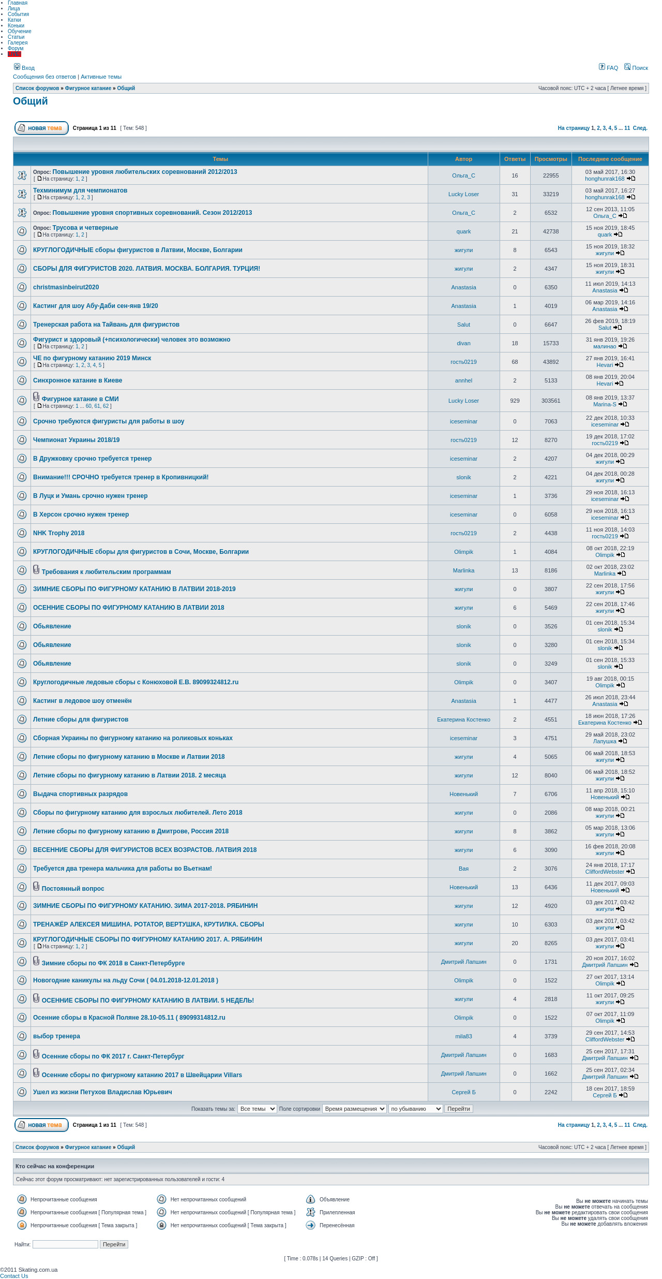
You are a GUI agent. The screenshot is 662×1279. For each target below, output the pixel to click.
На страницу (574, 128)
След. (640, 128)
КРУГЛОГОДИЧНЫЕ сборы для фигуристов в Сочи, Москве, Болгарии (141, 551)
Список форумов (37, 88)
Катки (14, 20)
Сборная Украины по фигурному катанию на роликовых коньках (133, 738)
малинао (604, 346)
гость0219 (463, 362)
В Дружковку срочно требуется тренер (92, 458)
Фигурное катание (88, 88)
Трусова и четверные (85, 227)
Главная (17, 3)
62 (106, 406)
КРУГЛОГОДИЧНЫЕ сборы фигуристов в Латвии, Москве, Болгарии (138, 250)
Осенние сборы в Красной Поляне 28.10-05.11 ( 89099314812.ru (129, 1017)
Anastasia (463, 287)
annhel (463, 380)
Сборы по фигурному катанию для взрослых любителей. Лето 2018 (138, 812)
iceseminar (463, 421)
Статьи (16, 37)
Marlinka (464, 570)
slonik (464, 477)
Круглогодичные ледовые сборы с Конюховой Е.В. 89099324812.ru (135, 682)
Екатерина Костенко (463, 719)
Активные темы (101, 76)
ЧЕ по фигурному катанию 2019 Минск (92, 358)
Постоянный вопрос (73, 888)
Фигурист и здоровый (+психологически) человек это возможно (132, 339)
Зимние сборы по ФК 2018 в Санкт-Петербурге (113, 963)
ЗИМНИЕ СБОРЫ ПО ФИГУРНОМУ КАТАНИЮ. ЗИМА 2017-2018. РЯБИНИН (145, 905)
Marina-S (604, 404)
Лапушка (604, 741)
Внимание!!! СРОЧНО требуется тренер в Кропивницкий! (121, 477)
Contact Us (14, 1276)
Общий (126, 88)
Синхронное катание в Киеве (77, 380)
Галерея (17, 43)
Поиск (636, 68)
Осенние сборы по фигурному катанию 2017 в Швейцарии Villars (142, 1075)
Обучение (20, 31)
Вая (464, 868)
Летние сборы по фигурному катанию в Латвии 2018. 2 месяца (129, 775)
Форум (15, 48)
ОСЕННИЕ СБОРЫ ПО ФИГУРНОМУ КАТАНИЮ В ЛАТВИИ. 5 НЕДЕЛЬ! (148, 1000)
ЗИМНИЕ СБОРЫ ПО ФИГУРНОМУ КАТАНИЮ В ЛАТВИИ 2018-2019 (134, 589)
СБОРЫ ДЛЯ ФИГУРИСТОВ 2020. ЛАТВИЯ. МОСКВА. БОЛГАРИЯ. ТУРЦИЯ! (146, 268)
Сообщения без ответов (44, 76)
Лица (14, 8)
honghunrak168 (604, 178)
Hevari (605, 365)
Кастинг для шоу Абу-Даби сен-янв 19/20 (95, 306)
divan (463, 343)
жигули (464, 250)
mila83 (463, 1036)
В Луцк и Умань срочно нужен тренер (90, 495)
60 (89, 406)
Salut (463, 324)
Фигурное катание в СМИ (80, 399)
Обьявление (52, 626)
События (18, 14)
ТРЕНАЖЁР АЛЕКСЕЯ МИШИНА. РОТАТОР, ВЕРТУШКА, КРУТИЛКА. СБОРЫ (148, 924)
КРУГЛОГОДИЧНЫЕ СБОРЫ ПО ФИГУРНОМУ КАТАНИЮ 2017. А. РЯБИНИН (147, 939)
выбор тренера (56, 1036)
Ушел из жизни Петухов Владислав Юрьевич (102, 1092)
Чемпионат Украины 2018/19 (76, 440)
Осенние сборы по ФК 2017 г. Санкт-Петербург (113, 1056)
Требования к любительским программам (106, 572)
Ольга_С (463, 175)
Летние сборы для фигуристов (80, 719)
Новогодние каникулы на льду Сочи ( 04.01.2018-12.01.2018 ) (125, 980)
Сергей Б (464, 1092)
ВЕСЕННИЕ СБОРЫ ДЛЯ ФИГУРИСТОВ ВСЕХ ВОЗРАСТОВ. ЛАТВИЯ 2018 (145, 850)
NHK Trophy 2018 (58, 533)
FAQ (608, 68)
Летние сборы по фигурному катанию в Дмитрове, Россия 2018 (131, 831)
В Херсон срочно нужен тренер (81, 514)
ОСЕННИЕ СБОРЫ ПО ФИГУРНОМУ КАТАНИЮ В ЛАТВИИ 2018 (128, 607)
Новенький (463, 794)
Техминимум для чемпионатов (80, 190)
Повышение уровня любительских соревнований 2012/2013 (145, 171)
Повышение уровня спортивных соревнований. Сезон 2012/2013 (152, 212)
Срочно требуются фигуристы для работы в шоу (109, 421)
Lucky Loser (463, 194)
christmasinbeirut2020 (66, 287)
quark (464, 231)
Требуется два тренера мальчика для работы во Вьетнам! (122, 868)
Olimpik (463, 552)
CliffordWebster (604, 872)
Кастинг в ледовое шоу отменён (82, 700)
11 (627, 128)
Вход (24, 68)
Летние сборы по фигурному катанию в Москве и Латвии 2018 (129, 756)
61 (97, 406)
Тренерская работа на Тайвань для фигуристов (106, 324)
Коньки (16, 25)
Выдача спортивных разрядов (80, 794)
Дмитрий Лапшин (464, 962)
